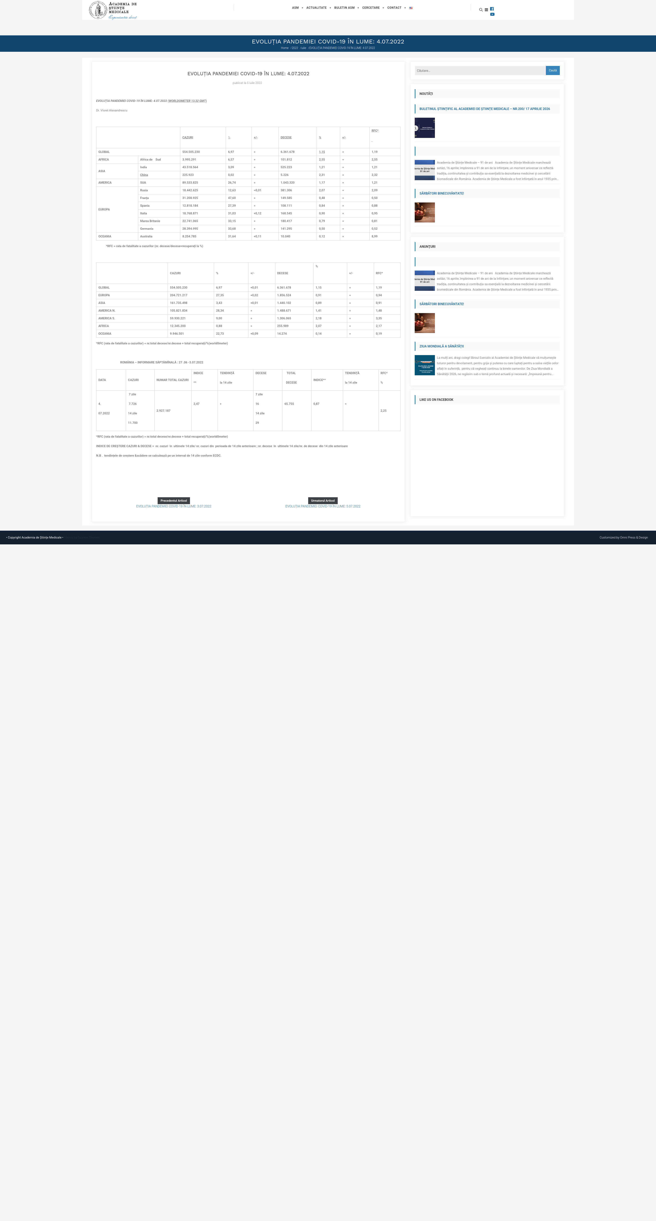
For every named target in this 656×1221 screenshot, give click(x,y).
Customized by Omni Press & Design (624, 537)
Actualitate (316, 7)
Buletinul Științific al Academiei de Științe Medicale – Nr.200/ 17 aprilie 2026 (485, 109)
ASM (295, 7)
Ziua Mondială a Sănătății (442, 346)
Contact (394, 7)
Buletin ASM (344, 7)
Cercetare (371, 7)
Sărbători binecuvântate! (442, 193)
